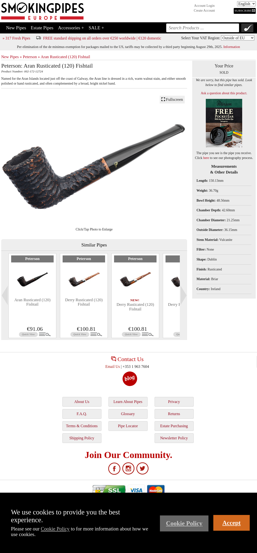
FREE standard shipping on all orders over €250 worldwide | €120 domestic (102, 38)
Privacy (174, 402)
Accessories (71, 27)
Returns (174, 414)
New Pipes (16, 27)
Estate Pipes (42, 27)
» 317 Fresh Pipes (16, 38)
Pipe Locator (128, 426)
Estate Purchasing (174, 426)
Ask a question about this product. (224, 93)
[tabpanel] (32, 295)
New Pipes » (11, 57)
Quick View (28, 334)
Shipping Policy (81, 438)
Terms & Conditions (82, 426)
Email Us (112, 366)
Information (231, 47)
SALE (96, 27)
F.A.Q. (82, 414)
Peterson (32, 259)
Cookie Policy (55, 528)
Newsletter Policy (174, 438)
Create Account (204, 10)
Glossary (128, 414)
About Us (81, 402)
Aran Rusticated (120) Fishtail (65, 57)
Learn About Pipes (127, 402)
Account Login (204, 6)
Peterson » (31, 57)
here (206, 158)
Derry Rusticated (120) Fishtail (84, 302)
